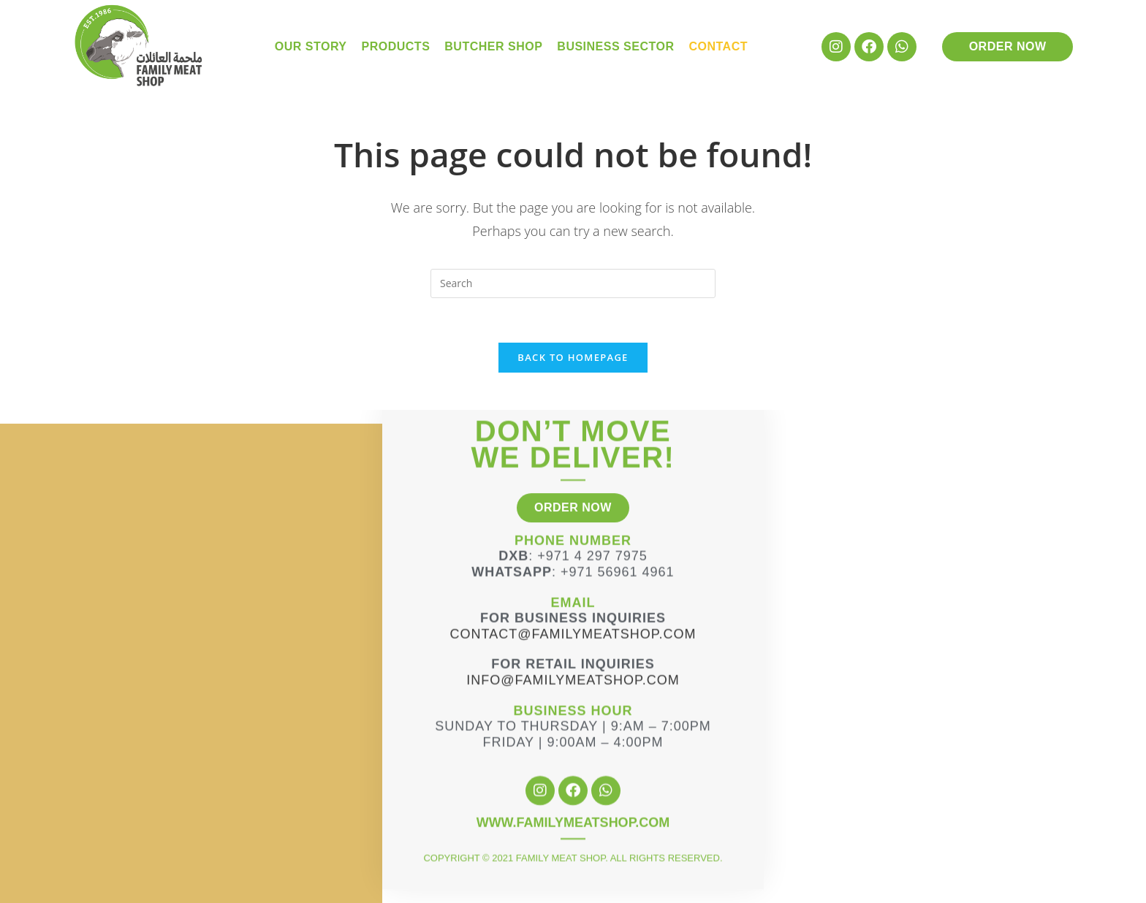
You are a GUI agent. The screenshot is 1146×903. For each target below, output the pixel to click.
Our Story (311, 46)
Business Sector (615, 46)
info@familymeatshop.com (572, 632)
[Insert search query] (573, 283)
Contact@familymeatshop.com (573, 586)
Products (396, 46)
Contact (718, 46)
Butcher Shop (493, 46)
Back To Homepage (572, 357)
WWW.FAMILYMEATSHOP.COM (573, 776)
